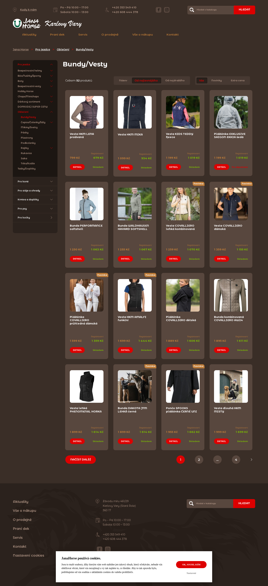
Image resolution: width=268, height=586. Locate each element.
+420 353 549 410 (124, 7)
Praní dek (57, 34)
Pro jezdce (42, 49)
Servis (82, 34)
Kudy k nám (28, 9)
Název (123, 80)
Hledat (244, 9)
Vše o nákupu (142, 34)
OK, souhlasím (191, 564)
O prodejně (110, 34)
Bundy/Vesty (84, 49)
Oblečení (63, 49)
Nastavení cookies (28, 553)
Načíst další (81, 457)
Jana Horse (21, 49)
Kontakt (173, 34)
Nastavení (191, 573)
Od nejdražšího (175, 80)
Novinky (216, 80)
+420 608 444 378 (125, 12)
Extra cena (238, 80)
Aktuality (29, 34)
